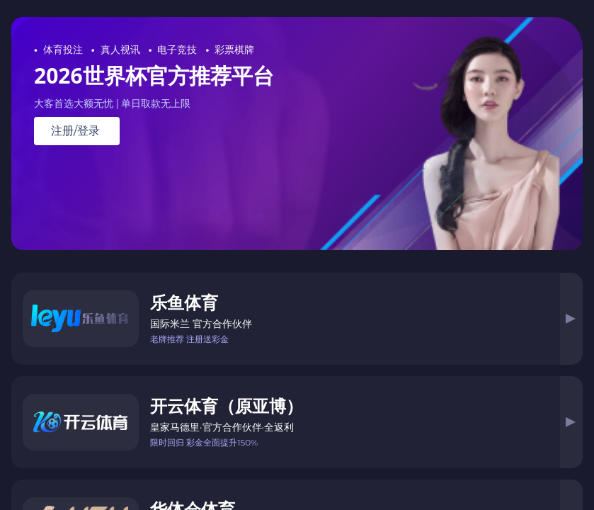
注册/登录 (76, 131)
